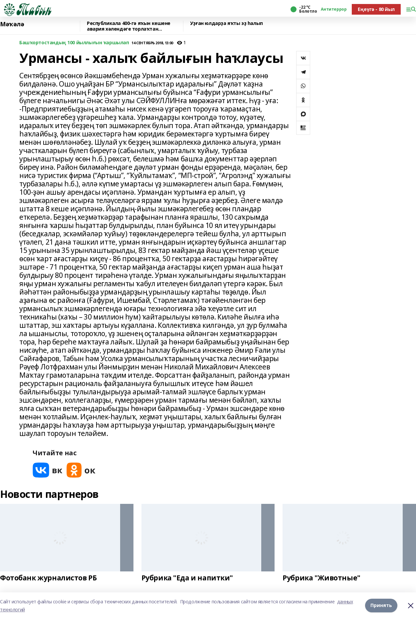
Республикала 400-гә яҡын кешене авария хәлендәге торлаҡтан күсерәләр (128, 26)
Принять (381, 605)
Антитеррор (333, 9)
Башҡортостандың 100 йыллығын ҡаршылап (74, 43)
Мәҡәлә (12, 24)
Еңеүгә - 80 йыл (376, 9)
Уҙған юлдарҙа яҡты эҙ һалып (226, 23)
